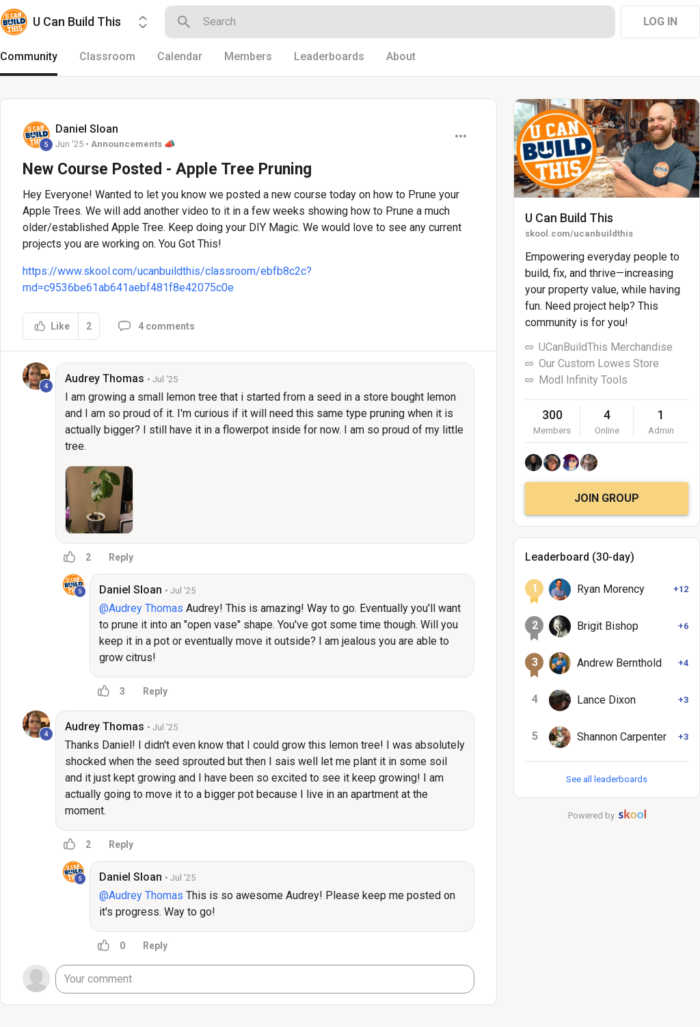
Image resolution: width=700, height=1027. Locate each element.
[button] (99, 500)
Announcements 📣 (133, 144)
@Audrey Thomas (141, 608)
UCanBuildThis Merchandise (606, 347)
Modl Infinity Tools (583, 379)
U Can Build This (569, 218)
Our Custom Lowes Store (599, 363)
